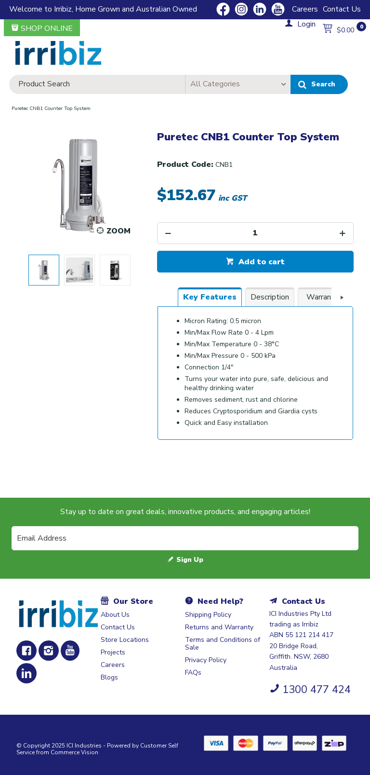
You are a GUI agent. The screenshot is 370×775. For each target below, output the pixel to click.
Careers (305, 9)
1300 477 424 (316, 689)
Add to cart (260, 262)
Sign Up (189, 559)
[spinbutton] (255, 233)
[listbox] (238, 84)
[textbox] (97, 84)
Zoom (118, 231)
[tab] (210, 297)
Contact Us (342, 9)
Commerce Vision (74, 752)
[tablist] (255, 368)
